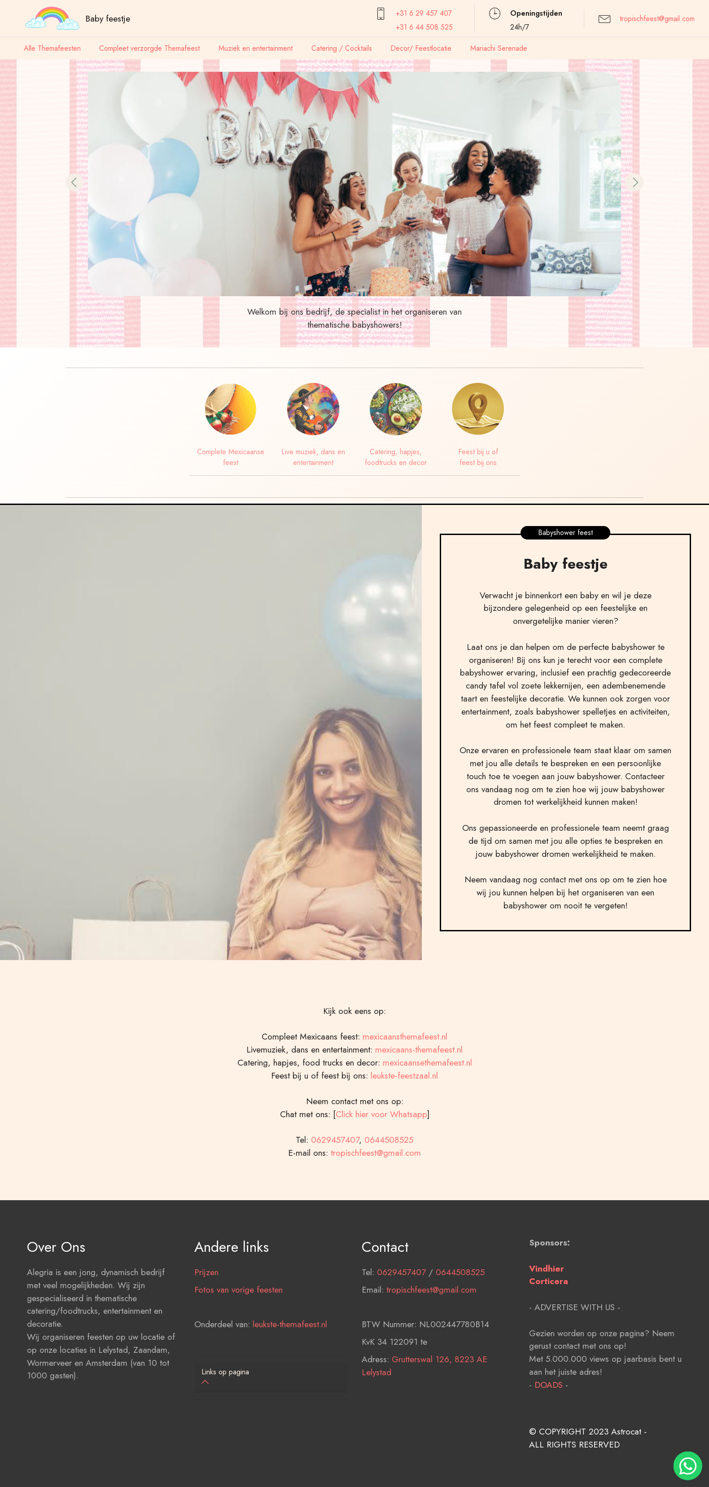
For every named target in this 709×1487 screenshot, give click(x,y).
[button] (74, 182)
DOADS (548, 1431)
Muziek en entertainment (256, 48)
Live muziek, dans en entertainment (313, 457)
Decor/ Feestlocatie (420, 48)
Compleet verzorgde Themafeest (149, 48)
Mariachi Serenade (498, 48)
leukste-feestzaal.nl (404, 1121)
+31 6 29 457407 (424, 13)
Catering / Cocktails (341, 48)
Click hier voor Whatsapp (381, 1160)
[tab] (270, 1377)
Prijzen (206, 1318)
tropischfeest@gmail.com (657, 18)
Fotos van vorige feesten (238, 1335)
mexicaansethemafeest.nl (427, 1108)
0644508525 (388, 1186)
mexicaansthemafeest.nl (405, 1082)
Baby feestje (107, 18)
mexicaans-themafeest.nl (417, 1095)
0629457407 (335, 1186)
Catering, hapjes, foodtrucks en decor (396, 457)
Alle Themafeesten (52, 48)
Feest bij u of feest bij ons (478, 457)
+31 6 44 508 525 (424, 27)
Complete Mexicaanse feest (230, 457)
